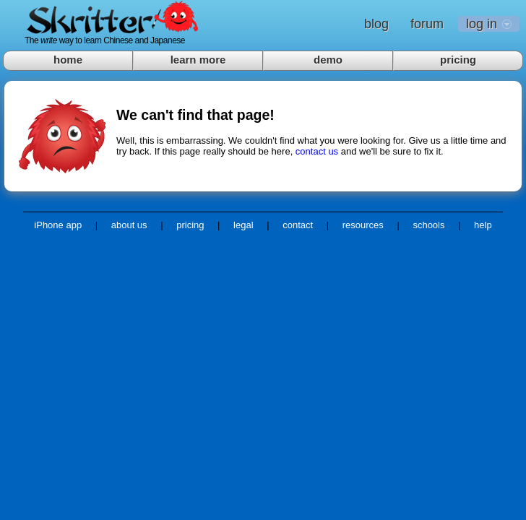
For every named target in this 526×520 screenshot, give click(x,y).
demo (328, 59)
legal (243, 225)
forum (427, 24)
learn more (198, 59)
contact (298, 225)
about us (129, 225)
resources (363, 225)
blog (376, 24)
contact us (317, 151)
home (67, 59)
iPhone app (58, 225)
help (483, 225)
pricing (458, 59)
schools (428, 225)
